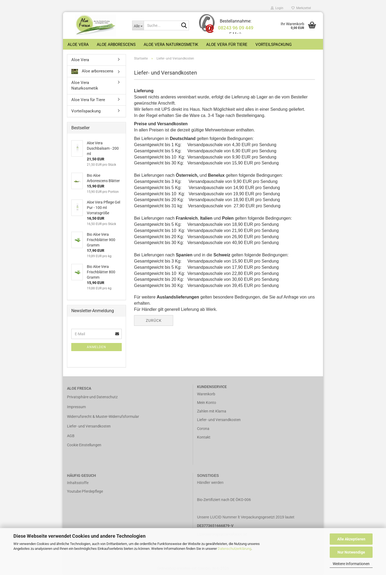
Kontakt (203, 437)
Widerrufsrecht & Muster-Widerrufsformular (103, 416)
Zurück (154, 320)
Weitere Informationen (351, 564)
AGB (71, 436)
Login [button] (277, 8)
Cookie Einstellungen (84, 445)
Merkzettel (301, 8)
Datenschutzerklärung (234, 549)
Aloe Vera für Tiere (226, 44)
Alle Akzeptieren (351, 539)
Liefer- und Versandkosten (89, 426)
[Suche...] (138, 25)
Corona (203, 428)
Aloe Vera (78, 44)
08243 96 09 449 (235, 28)
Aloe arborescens (116, 44)
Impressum (76, 407)
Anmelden (96, 347)
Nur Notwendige (351, 552)
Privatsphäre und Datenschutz (92, 397)
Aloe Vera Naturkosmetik (171, 44)
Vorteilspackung (273, 44)
